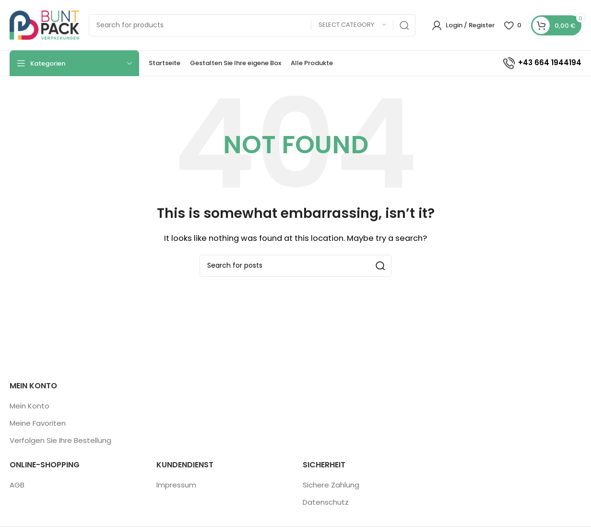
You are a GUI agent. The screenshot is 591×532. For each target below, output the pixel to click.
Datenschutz (326, 502)
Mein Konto (29, 406)
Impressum (176, 485)
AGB (17, 485)
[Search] (252, 25)
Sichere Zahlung (331, 485)
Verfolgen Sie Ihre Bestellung (60, 440)
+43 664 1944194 (541, 62)
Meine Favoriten (38, 423)
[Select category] (352, 25)
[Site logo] (44, 25)
